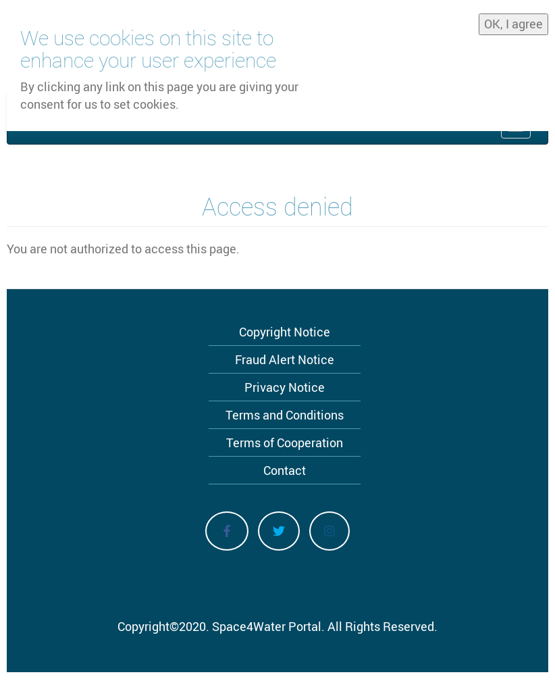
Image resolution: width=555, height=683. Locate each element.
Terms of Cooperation (284, 442)
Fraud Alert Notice (284, 359)
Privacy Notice (284, 387)
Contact (284, 470)
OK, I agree (513, 22)
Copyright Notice (284, 332)
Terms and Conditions (285, 415)
